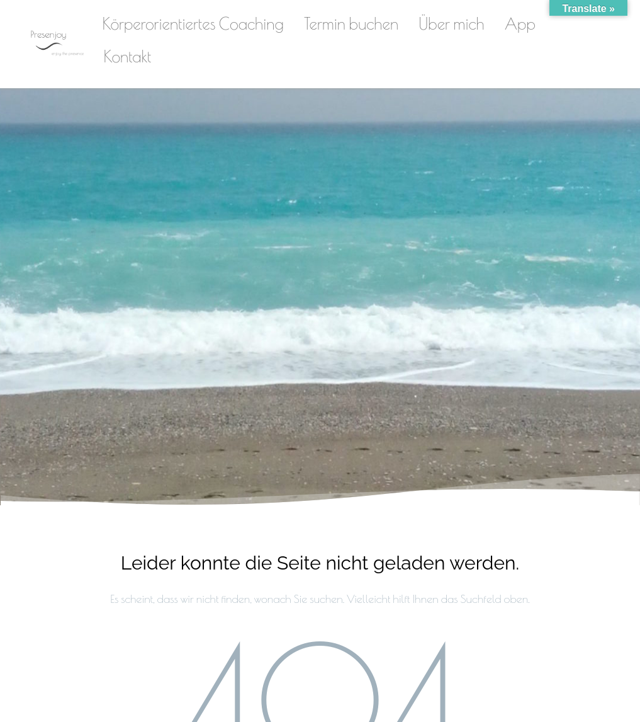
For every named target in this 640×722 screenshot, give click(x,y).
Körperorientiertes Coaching (193, 23)
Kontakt (128, 56)
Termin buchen (351, 23)
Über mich (451, 23)
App (520, 23)
